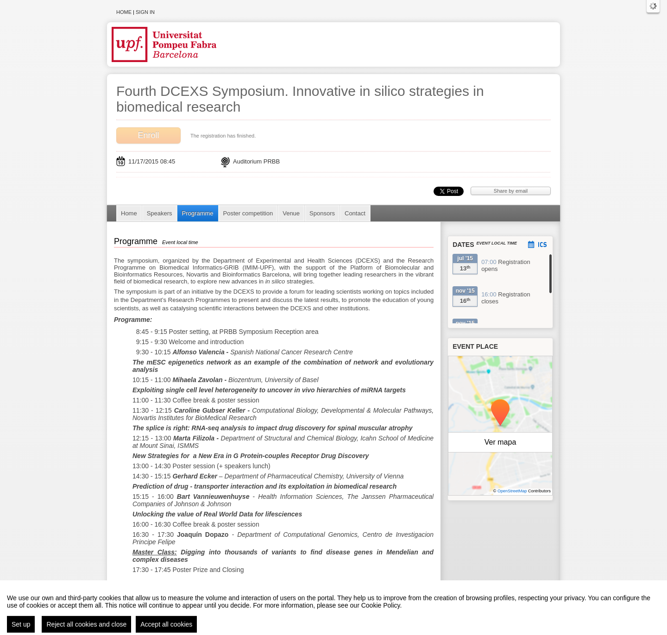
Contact (355, 213)
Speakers (159, 213)
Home (124, 12)
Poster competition (248, 213)
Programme (198, 213)
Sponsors (322, 213)
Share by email (511, 191)
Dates (463, 244)
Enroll (148, 135)
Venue (291, 213)
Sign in (145, 12)
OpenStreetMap (512, 491)
